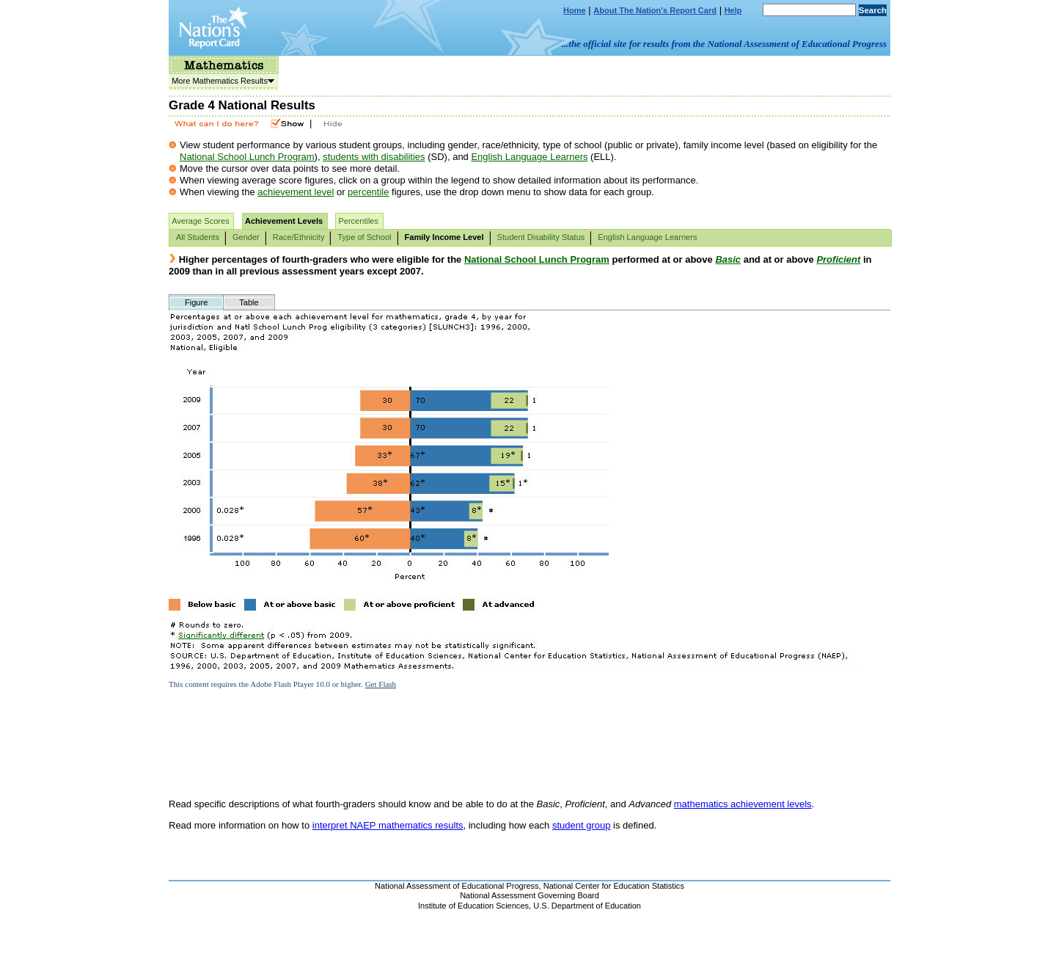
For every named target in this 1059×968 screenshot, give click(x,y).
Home (574, 10)
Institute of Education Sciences (473, 905)
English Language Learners (529, 156)
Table (248, 302)
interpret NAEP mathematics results (387, 825)
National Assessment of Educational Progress (457, 885)
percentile (368, 191)
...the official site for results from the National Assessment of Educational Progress (724, 43)
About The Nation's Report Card (655, 10)
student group (581, 825)
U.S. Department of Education (587, 905)
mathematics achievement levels (743, 803)
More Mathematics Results (221, 80)
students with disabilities (374, 156)
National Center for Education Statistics (613, 885)
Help (733, 10)
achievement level (295, 191)
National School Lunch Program (247, 156)
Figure (196, 302)
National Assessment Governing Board (529, 895)
